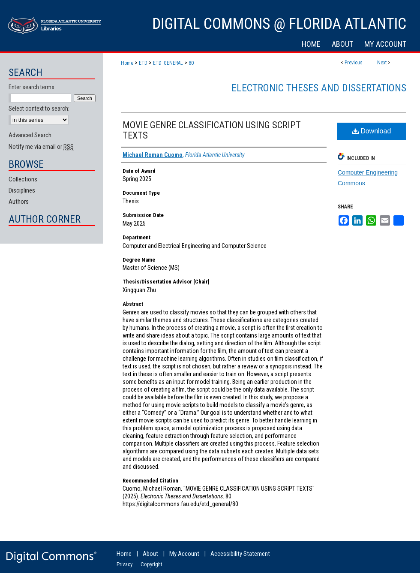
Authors (19, 201)
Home (127, 63)
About (150, 554)
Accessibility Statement (240, 554)
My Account (184, 554)
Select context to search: (39, 108)
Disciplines (22, 190)
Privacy (124, 564)
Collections (23, 179)
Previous (354, 63)
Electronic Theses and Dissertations (318, 88)
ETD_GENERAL (168, 63)
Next (382, 63)
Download (371, 131)
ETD (143, 63)
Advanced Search (30, 135)
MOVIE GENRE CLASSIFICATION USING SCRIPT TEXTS (212, 130)
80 (191, 63)
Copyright (151, 564)
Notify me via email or (41, 147)
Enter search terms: (32, 87)
